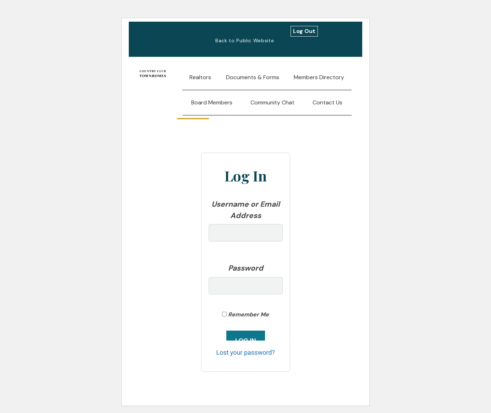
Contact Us (327, 102)
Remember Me (245, 314)
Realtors (200, 77)
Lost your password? (245, 352)
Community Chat (272, 102)
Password (245, 268)
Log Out (304, 31)
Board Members (211, 102)
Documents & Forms (252, 77)
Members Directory (319, 77)
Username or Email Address (245, 210)
